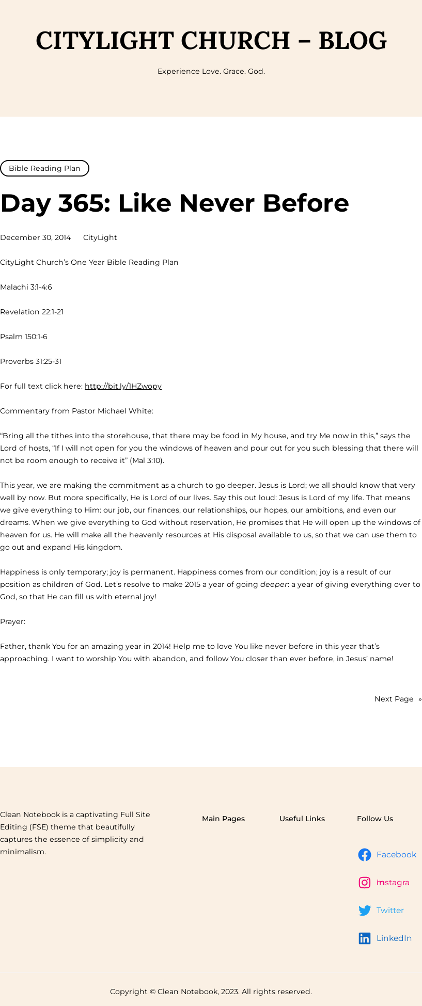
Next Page (398, 699)
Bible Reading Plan (45, 168)
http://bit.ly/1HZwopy (123, 386)
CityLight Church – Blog (211, 40)
